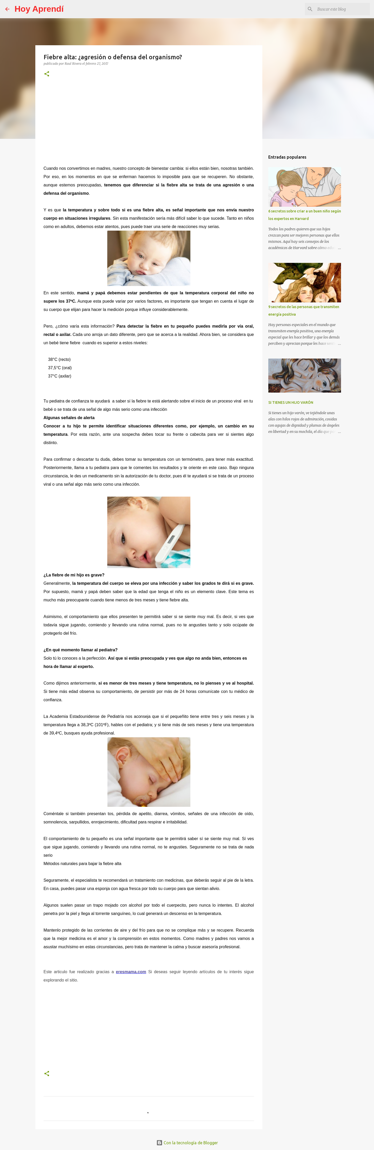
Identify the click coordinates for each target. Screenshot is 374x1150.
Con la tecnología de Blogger (187, 1142)
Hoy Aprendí (39, 9)
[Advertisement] (149, 120)
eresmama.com (131, 972)
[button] (47, 74)
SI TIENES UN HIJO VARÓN (290, 402)
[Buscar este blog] (342, 9)
